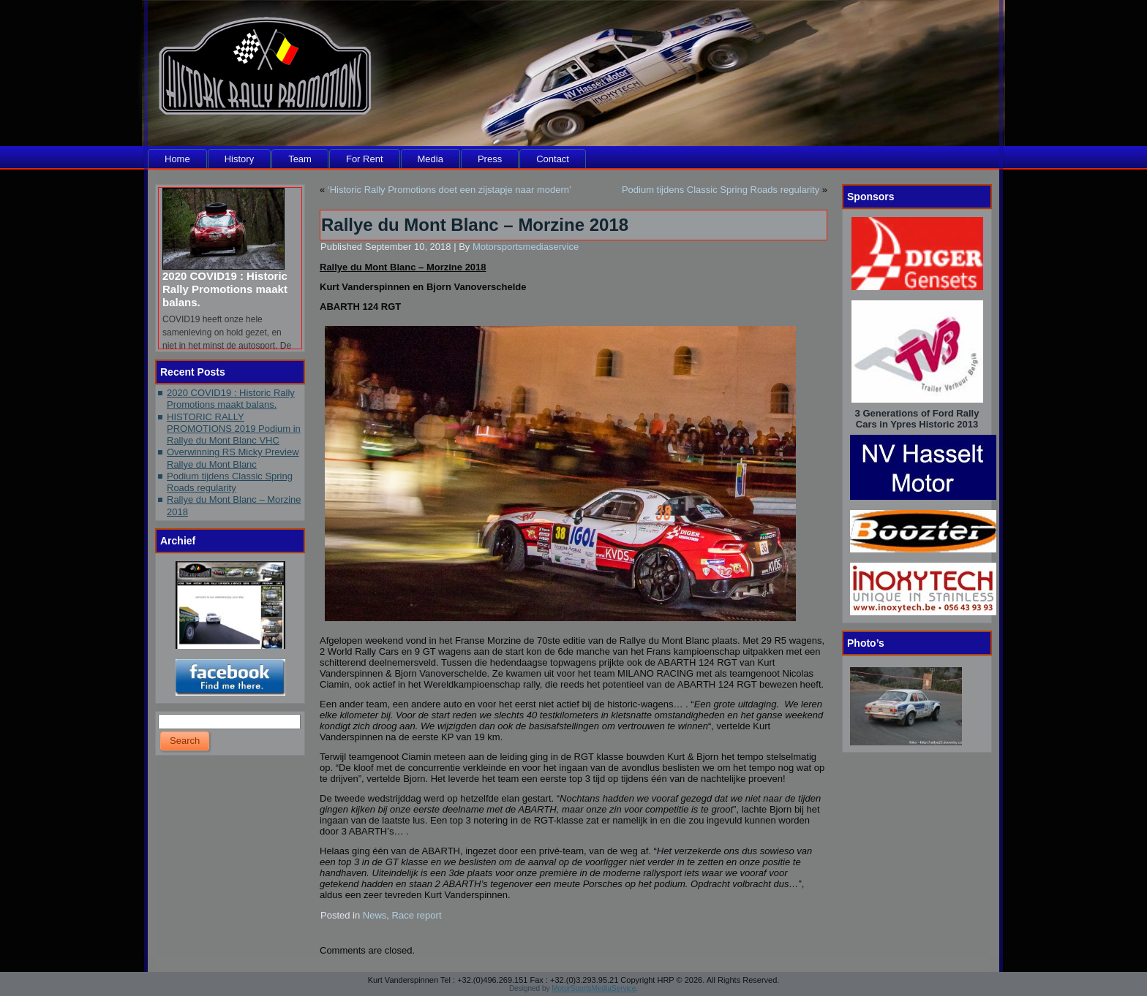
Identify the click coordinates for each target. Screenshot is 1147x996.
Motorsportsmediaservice (526, 246)
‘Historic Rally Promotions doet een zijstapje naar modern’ (449, 189)
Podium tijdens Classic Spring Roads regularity (230, 482)
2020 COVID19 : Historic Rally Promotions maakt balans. (224, 289)
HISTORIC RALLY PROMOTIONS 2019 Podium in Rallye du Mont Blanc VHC (234, 428)
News (375, 915)
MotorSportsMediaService (594, 988)
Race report (417, 915)
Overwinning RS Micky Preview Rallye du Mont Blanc (233, 457)
